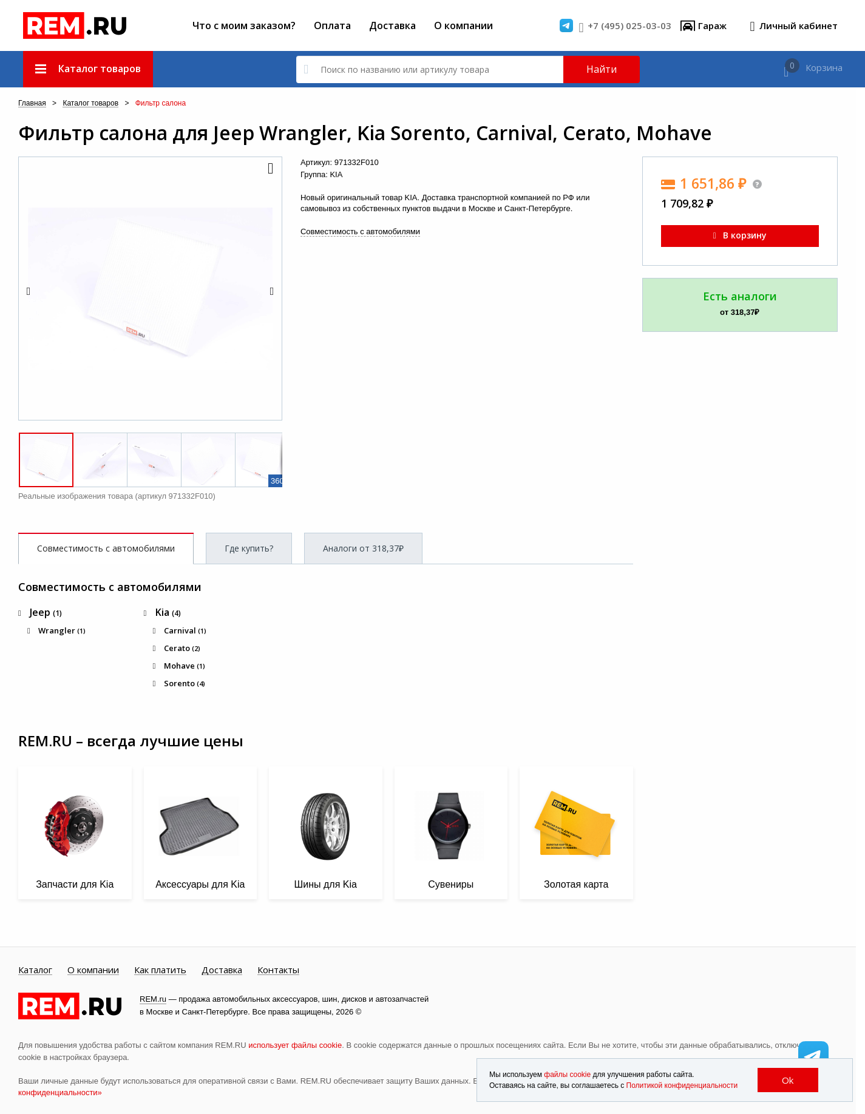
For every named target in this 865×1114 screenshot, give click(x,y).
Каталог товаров (90, 103)
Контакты (278, 970)
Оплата (332, 25)
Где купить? (249, 548)
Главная (32, 103)
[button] (269, 169)
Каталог (35, 970)
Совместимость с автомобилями (360, 231)
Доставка (392, 25)
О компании (463, 25)
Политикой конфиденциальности (682, 1085)
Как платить (160, 970)
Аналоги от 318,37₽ (363, 548)
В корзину (740, 235)
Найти (601, 69)
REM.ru (153, 999)
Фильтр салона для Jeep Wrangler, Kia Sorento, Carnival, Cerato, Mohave (365, 132)
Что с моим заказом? (244, 25)
